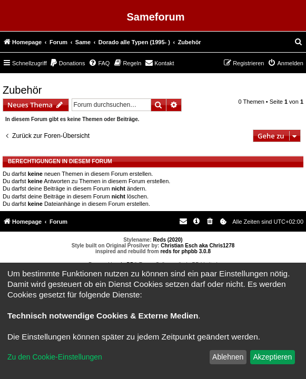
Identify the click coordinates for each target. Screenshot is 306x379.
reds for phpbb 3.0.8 (185, 251)
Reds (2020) (168, 240)
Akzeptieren (272, 357)
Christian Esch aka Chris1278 (197, 245)
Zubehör (22, 90)
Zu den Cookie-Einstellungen (54, 357)
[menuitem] (298, 42)
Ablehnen (227, 357)
